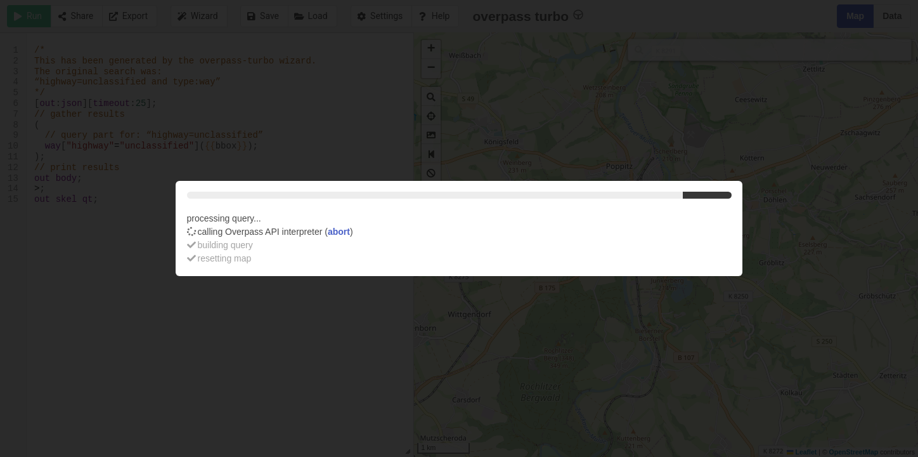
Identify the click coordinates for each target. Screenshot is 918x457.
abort (339, 232)
